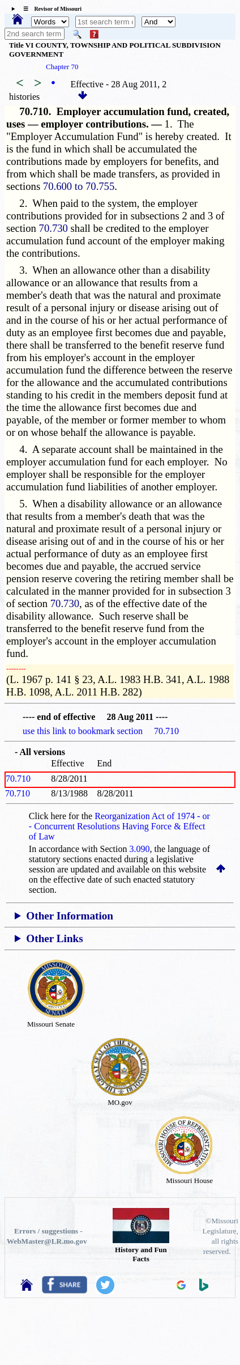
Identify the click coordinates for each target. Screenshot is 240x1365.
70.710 (18, 778)
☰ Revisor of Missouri (50, 9)
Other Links (54, 938)
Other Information (69, 916)
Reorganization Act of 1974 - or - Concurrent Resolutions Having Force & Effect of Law (119, 826)
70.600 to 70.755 (78, 186)
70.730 (53, 228)
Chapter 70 (62, 66)
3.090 (140, 849)
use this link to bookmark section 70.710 (101, 731)
